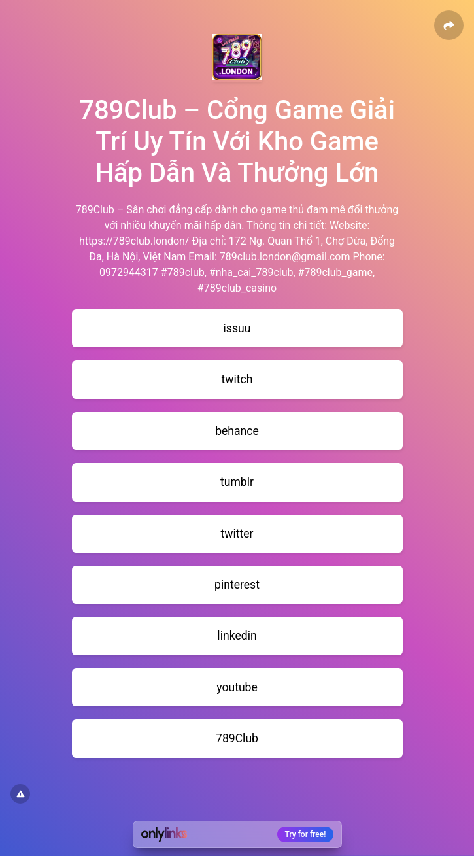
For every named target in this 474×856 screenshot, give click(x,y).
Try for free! (305, 834)
